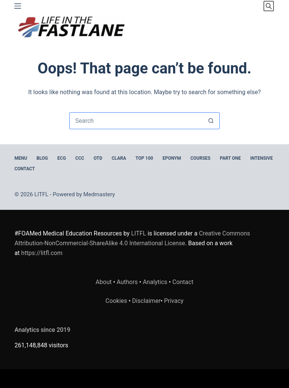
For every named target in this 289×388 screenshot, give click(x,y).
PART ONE (230, 158)
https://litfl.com (41, 253)
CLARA (119, 158)
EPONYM (172, 158)
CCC (79, 158)
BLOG (42, 158)
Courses (200, 158)
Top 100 (144, 158)
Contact (24, 168)
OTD (98, 158)
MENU (20, 158)
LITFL (138, 233)
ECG (61, 158)
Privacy (174, 300)
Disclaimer (146, 300)
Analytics (155, 282)
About (104, 282)
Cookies (116, 300)
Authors (127, 282)
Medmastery (99, 194)
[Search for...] (136, 120)
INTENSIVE (261, 158)
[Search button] (210, 120)
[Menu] (17, 6)
